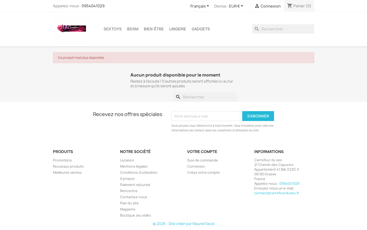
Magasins (127, 209)
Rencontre (128, 191)
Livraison (127, 160)
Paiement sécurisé (135, 184)
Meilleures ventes (67, 172)
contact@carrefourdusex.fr (276, 193)
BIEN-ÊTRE (154, 29)
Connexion (196, 166)
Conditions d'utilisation (138, 172)
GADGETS (201, 29)
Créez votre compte (203, 172)
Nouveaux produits (68, 166)
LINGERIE (177, 29)
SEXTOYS (113, 29)
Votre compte (202, 151)
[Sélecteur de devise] (237, 6)
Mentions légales (134, 166)
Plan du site (129, 203)
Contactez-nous (133, 197)
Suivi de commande (202, 160)
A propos (127, 178)
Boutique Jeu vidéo (135, 215)
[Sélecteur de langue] (200, 6)
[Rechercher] (283, 29)
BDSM (132, 29)
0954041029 (93, 5)
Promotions (62, 160)
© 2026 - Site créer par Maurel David (183, 223)
